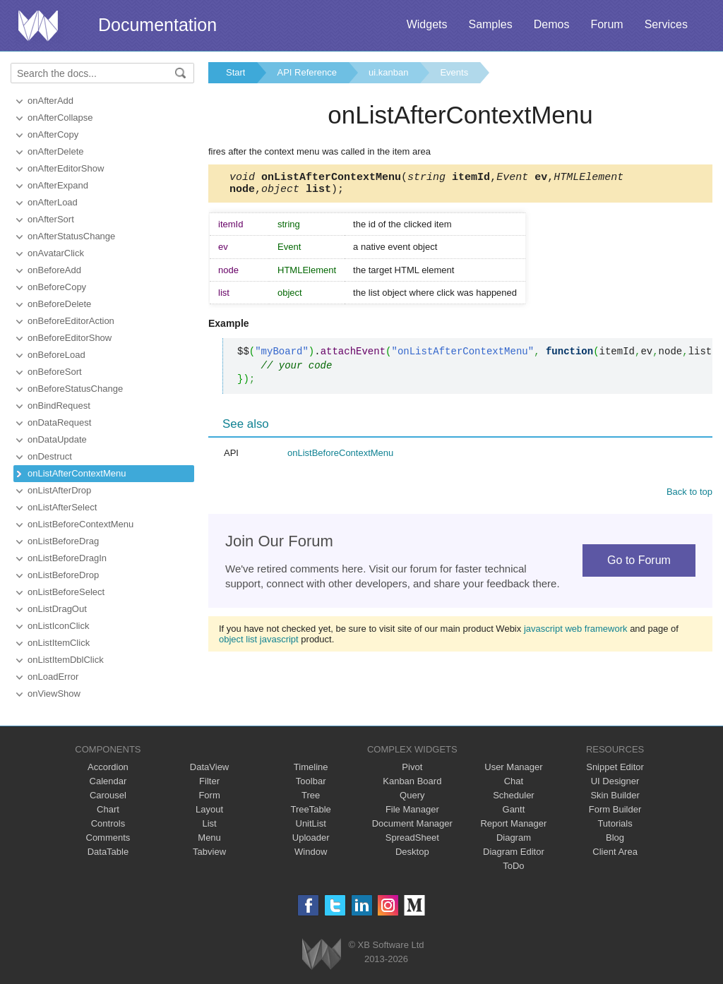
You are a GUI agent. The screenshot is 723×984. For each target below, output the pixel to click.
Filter (209, 781)
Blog (615, 837)
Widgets (427, 24)
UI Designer (615, 781)
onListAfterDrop (59, 490)
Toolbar (311, 781)
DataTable (108, 851)
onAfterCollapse (60, 117)
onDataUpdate (57, 439)
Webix (321, 954)
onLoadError (53, 676)
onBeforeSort (55, 371)
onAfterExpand (58, 185)
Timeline (311, 767)
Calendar (108, 781)
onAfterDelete (56, 151)
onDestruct (50, 456)
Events (454, 72)
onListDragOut (57, 609)
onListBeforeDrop (63, 575)
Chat (513, 781)
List (209, 823)
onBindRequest (59, 405)
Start (235, 72)
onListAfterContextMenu (77, 473)
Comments (108, 837)
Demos (552, 24)
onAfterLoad (53, 202)
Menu (209, 837)
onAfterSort (51, 219)
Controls (108, 823)
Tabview (209, 851)
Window (310, 851)
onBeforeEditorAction (71, 321)
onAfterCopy (53, 134)
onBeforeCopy (57, 287)
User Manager (513, 767)
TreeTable (311, 809)
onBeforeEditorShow (70, 337)
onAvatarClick (56, 253)
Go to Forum (639, 564)
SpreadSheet (412, 837)
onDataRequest (59, 422)
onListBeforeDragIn (67, 558)
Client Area (615, 851)
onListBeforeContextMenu (80, 524)
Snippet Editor (615, 767)
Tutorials (614, 823)
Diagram (513, 837)
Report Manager (513, 823)
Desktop (412, 851)
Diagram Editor (513, 851)
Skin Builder (614, 795)
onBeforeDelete (59, 304)
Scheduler (513, 795)
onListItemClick (59, 642)
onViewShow (54, 693)
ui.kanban (388, 72)
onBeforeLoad (56, 354)
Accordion (108, 767)
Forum (606, 24)
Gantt (514, 809)
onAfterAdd (50, 100)
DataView (209, 767)
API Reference (307, 72)
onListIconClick (58, 625)
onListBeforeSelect (66, 592)
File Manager (412, 809)
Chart (108, 809)
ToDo (513, 865)
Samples (490, 24)
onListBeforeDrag (63, 541)
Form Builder (615, 809)
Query (412, 795)
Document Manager (412, 823)
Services (666, 24)
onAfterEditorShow (66, 168)
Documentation (157, 25)
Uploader (311, 837)
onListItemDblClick (66, 659)
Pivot (412, 767)
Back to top (689, 496)
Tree (310, 795)
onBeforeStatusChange (75, 388)
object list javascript (259, 643)
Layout (209, 809)
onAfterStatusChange (71, 236)
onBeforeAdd (54, 270)
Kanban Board (412, 781)
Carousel (108, 795)
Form (209, 795)
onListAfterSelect (62, 507)
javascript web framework (576, 633)
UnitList (311, 823)
